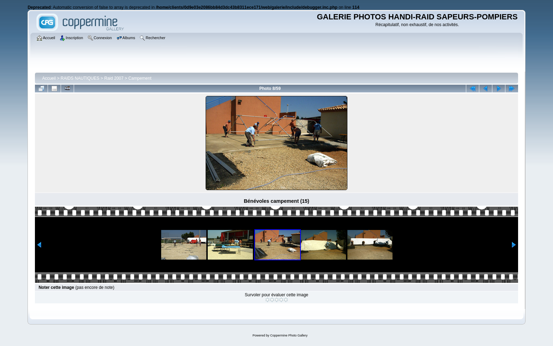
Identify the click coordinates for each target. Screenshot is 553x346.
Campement (139, 78)
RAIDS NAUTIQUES (80, 78)
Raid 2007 (113, 78)
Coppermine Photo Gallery (289, 335)
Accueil (49, 78)
